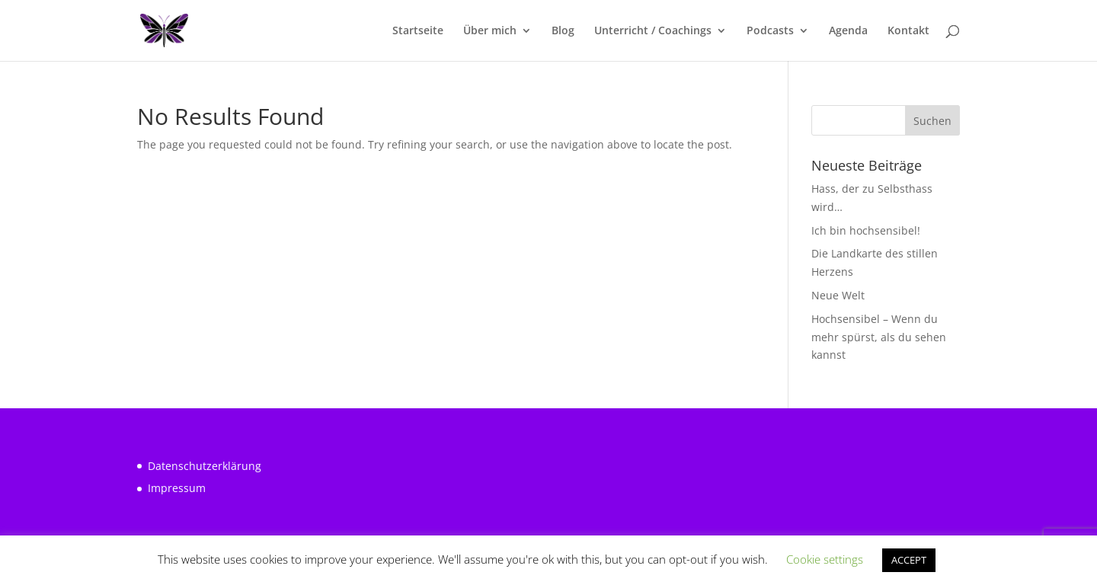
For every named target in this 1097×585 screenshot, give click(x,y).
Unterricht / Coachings (653, 31)
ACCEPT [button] (908, 560)
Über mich (490, 31)
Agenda (848, 31)
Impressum (177, 488)
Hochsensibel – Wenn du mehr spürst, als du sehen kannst (878, 337)
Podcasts (770, 31)
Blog (563, 31)
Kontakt (908, 31)
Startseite (417, 31)
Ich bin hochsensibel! (865, 230)
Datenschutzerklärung (204, 466)
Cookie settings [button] (824, 559)
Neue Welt (838, 295)
